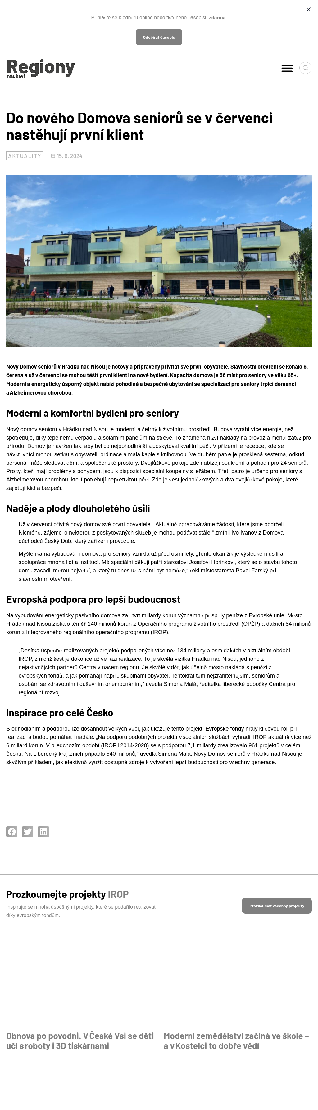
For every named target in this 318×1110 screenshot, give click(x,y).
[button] (287, 68)
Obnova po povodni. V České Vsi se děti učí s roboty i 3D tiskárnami (73, 1040)
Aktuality (24, 155)
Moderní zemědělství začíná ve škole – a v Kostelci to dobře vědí (235, 1040)
